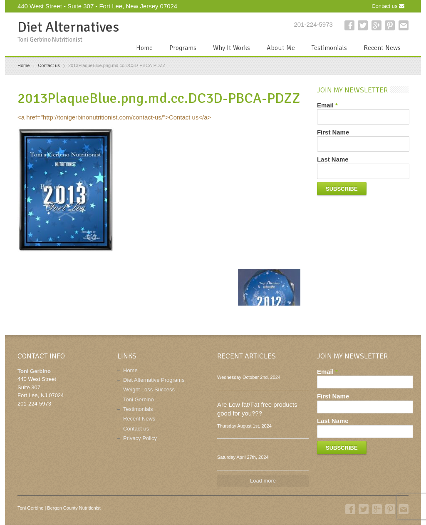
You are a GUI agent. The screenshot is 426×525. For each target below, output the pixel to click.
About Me (281, 48)
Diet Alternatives (68, 27)
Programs (182, 48)
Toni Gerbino (138, 399)
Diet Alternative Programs (153, 380)
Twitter (363, 25)
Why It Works (231, 48)
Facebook (349, 25)
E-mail (404, 25)
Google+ (376, 25)
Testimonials (329, 48)
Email (327, 105)
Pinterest (390, 25)
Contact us (388, 6)
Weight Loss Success (149, 389)
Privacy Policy (140, 438)
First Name (333, 132)
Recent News (382, 48)
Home (144, 48)
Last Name (333, 159)
